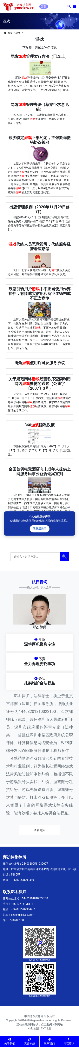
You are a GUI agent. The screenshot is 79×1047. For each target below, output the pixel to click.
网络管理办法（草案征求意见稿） (39, 107)
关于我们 (9, 1041)
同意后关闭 (39, 528)
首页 (10, 32)
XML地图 (33, 1028)
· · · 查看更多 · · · (39, 830)
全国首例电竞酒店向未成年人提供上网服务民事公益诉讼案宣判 (40, 471)
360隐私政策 (39, 425)
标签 (18, 32)
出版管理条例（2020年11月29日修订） (39, 209)
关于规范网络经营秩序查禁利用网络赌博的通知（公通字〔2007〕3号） (40, 384)
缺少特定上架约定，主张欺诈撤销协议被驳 (40, 140)
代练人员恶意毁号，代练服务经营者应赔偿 (40, 246)
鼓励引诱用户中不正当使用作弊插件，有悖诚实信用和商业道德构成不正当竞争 (40, 294)
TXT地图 (46, 1028)
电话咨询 (69, 1041)
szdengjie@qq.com (22, 914)
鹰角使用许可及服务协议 (39, 362)
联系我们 (49, 1041)
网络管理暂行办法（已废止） (39, 56)
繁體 (43, 6)
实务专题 (29, 1041)
